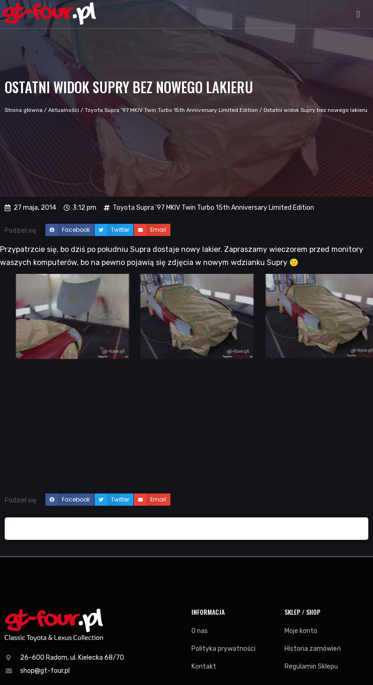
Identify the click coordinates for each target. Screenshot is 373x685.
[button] (358, 14)
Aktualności (63, 110)
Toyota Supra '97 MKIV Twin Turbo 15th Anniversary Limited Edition (171, 110)
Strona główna (24, 110)
